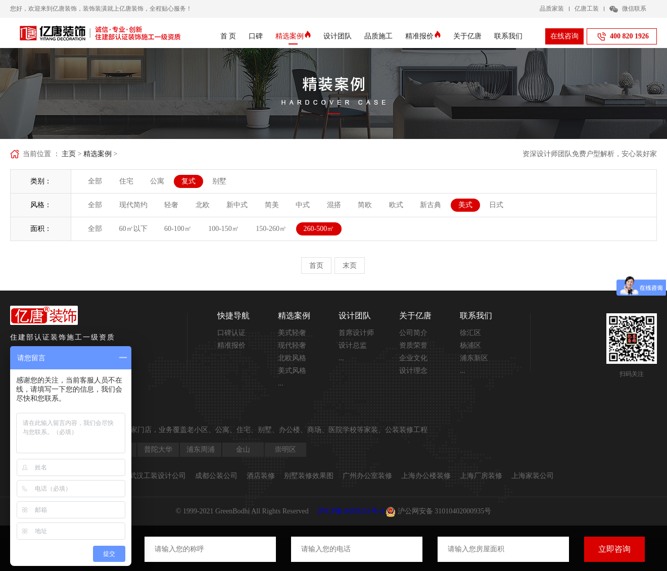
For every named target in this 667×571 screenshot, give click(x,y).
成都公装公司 (216, 476)
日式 (496, 205)
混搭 (334, 205)
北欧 (203, 205)
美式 (465, 205)
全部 (95, 181)
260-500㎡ (319, 228)
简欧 (365, 205)
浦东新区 (474, 358)
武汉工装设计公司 (157, 476)
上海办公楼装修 (426, 476)
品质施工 (378, 36)
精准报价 (423, 36)
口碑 (256, 36)
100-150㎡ (223, 228)
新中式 (237, 205)
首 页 (228, 36)
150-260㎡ (271, 228)
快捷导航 (233, 315)
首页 (316, 265)
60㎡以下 (133, 228)
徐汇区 (470, 333)
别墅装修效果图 (308, 476)
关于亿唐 (467, 36)
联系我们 (508, 36)
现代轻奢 (292, 345)
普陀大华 (158, 449)
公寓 (157, 181)
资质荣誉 (413, 345)
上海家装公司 (532, 476)
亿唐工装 (587, 8)
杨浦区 (470, 345)
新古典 (430, 205)
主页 (69, 154)
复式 (188, 181)
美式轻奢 (292, 333)
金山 (243, 449)
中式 (303, 205)
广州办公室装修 (367, 476)
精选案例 (293, 36)
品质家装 (552, 8)
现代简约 (133, 205)
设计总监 (353, 345)
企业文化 (413, 358)
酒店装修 (261, 476)
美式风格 (292, 370)
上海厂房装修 (481, 476)
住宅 (126, 181)
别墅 (219, 181)
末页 (350, 265)
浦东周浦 (200, 449)
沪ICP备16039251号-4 (350, 511)
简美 (272, 205)
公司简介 (413, 333)
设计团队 (337, 36)
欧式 (396, 205)
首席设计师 (356, 333)
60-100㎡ (178, 228)
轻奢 (171, 205)
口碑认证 (231, 333)
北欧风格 (292, 358)
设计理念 (413, 370)
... (280, 383)
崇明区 (285, 449)
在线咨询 (564, 36)
